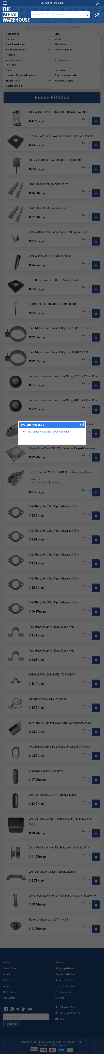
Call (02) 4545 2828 (52, 3)
